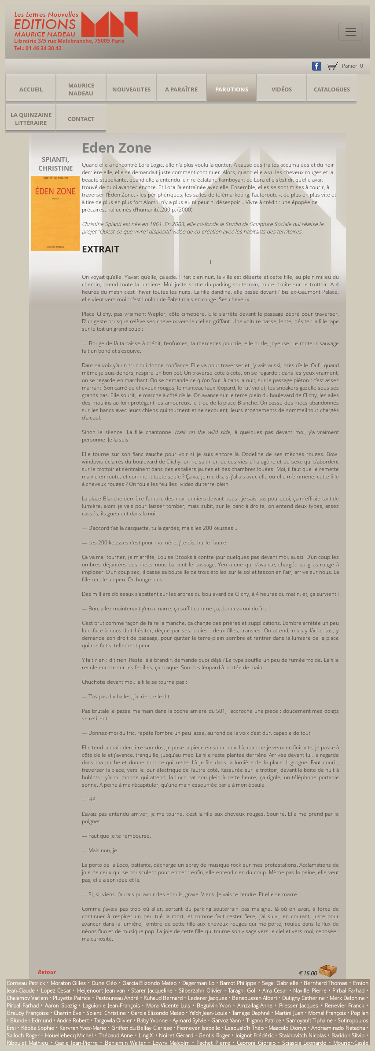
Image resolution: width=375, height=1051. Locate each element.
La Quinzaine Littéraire (31, 119)
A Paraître (181, 89)
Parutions (231, 89)
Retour (47, 972)
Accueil (31, 89)
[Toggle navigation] (350, 31)
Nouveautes (131, 89)
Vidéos (282, 89)
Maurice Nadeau (81, 89)
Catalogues (332, 89)
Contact (81, 119)
